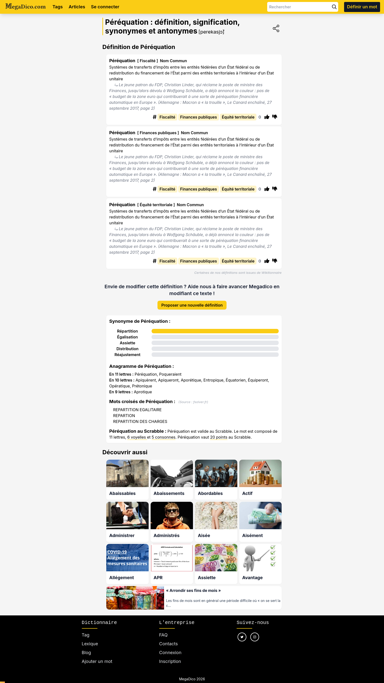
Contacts (168, 637)
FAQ (163, 629)
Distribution (128, 344)
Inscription (170, 655)
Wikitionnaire (272, 273)
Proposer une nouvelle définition (192, 301)
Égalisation (127, 333)
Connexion (170, 646)
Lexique (90, 637)
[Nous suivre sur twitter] (242, 631)
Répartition (127, 327)
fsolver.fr (200, 398)
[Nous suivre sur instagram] (254, 631)
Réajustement (127, 350)
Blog (86, 646)
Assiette (127, 338)
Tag (85, 629)
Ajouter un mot (97, 655)
